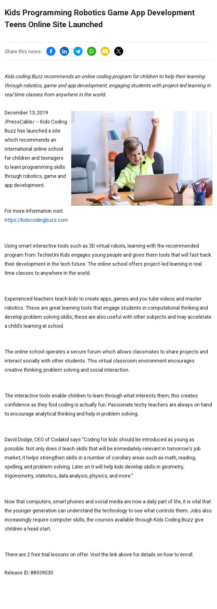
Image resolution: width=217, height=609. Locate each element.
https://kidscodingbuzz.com (36, 220)
